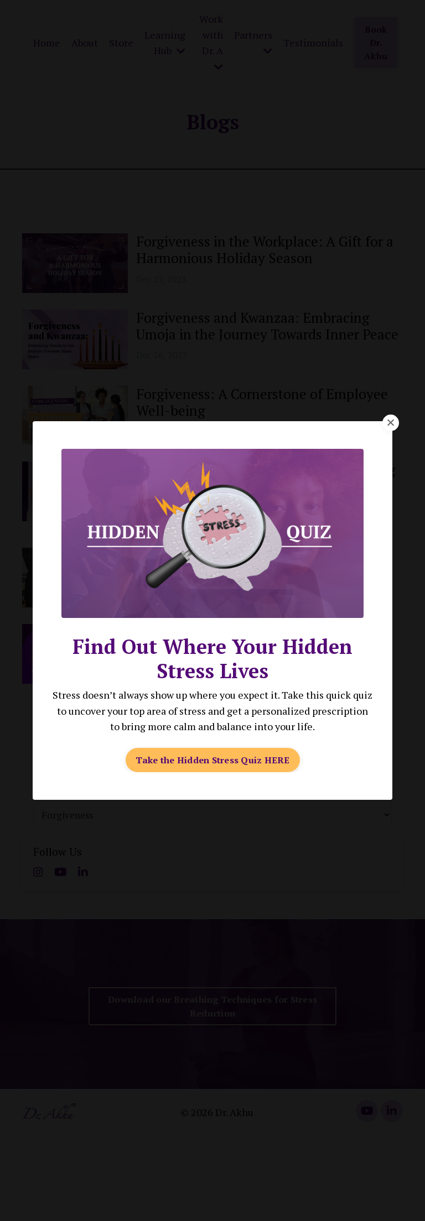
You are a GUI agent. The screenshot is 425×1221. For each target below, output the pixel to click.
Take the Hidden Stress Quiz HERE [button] (213, 759)
